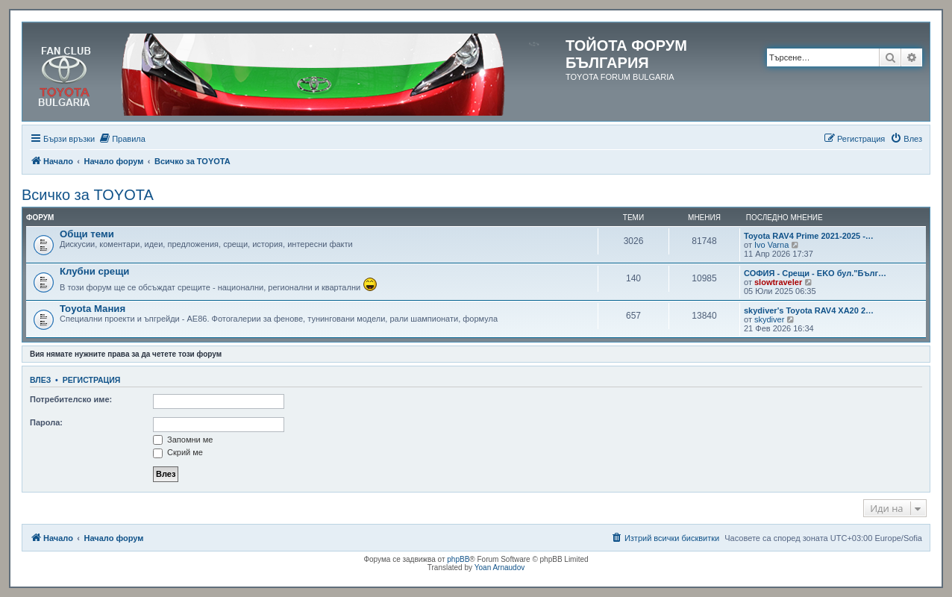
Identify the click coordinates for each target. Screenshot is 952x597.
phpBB (458, 559)
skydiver (769, 319)
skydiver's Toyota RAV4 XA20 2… (809, 310)
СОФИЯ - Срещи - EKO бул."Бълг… (815, 273)
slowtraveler (778, 282)
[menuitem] (121, 139)
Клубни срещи (94, 271)
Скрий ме (178, 452)
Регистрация (92, 379)
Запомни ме (183, 439)
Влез (40, 379)
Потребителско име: (71, 399)
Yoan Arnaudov (499, 567)
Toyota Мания (92, 308)
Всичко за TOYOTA (88, 195)
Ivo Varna (771, 244)
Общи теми (87, 234)
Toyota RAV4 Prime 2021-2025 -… (809, 235)
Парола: (46, 422)
